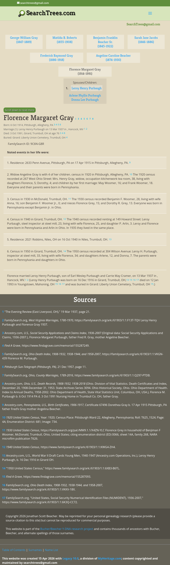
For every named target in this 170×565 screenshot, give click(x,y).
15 (3, 477)
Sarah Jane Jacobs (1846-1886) (146, 40)
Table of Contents (13, 550)
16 (3, 485)
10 (3, 417)
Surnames (35, 550)
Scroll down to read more (19, 110)
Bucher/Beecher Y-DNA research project (66, 529)
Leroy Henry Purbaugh (87, 88)
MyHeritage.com (109, 558)
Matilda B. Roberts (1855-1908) (65, 40)
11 (3, 430)
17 (3, 498)
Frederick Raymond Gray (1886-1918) (56, 57)
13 (3, 455)
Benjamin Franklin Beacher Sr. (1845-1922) (105, 42)
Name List (51, 550)
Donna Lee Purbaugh (85, 100)
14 (3, 468)
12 (3, 447)
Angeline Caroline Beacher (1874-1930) (113, 57)
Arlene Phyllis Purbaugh (85, 95)
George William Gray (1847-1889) (24, 40)
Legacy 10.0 (70, 558)
